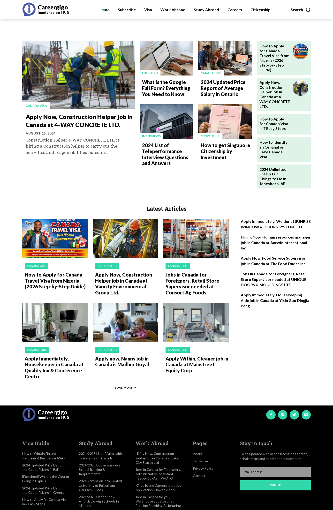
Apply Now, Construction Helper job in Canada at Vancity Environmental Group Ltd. (125, 259)
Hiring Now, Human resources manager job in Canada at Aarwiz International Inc (276, 220)
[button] (301, 9)
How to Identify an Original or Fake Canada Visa (274, 129)
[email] (275, 444)
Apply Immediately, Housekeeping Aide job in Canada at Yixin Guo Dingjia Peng (275, 278)
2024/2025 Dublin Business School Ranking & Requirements (100, 441)
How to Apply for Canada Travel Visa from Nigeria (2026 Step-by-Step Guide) (273, 53)
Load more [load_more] (125, 359)
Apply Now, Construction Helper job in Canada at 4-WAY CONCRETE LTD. (77, 124)
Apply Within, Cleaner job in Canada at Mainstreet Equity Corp (195, 338)
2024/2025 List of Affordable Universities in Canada (101, 427)
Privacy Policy (203, 440)
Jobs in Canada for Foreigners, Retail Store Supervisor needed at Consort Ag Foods (196, 257)
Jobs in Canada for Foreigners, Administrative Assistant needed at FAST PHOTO (158, 445)
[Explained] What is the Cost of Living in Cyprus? (45, 450)
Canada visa (37, 106)
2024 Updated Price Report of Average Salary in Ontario (226, 87)
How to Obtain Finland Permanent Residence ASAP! (44, 427)
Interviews (151, 134)
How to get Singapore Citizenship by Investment (223, 148)
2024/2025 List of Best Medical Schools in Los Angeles (102, 486)
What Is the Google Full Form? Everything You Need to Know (166, 87)
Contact (199, 447)
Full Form (150, 73)
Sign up (275, 457)
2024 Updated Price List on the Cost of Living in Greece (43, 462)
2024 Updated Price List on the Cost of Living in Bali (42, 439)
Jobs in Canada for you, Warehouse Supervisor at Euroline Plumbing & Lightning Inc (158, 475)
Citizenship (210, 134)
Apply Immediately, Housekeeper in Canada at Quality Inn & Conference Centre (51, 340)
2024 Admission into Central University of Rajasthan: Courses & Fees (100, 457)
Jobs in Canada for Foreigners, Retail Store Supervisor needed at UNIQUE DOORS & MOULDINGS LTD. (273, 257)
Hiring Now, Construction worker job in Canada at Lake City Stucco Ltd (157, 429)
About (198, 426)
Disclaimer (200, 433)
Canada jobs (211, 73)
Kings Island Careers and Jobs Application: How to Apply (158, 459)
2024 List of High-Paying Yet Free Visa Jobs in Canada (157, 491)
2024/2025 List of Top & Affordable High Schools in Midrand (99, 472)
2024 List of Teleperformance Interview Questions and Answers (167, 150)
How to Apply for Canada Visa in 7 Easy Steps (273, 105)
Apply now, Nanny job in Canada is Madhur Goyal (119, 335)
